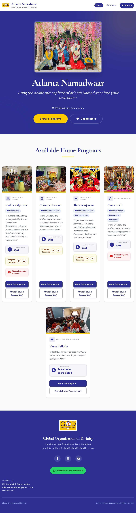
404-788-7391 (8, 490)
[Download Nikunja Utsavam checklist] (58, 251)
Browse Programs (50, 119)
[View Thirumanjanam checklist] (87, 258)
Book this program (17, 284)
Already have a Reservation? (17, 293)
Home (99, 5)
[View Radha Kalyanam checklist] (19, 261)
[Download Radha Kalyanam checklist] (24, 261)
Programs (111, 5)
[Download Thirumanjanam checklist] (92, 258)
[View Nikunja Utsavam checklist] (53, 251)
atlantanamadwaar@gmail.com (17, 487)
